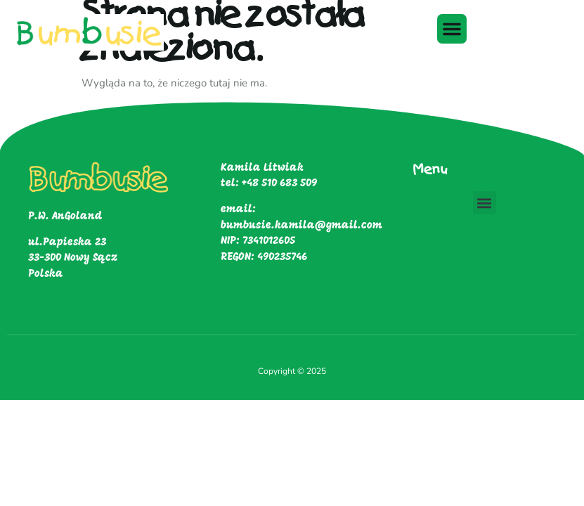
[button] (452, 29)
